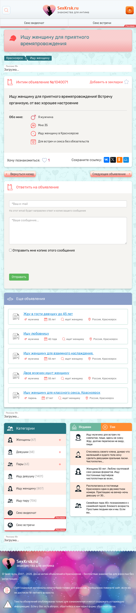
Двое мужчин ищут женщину (46, 373)
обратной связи (106, 606)
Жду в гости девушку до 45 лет (48, 314)
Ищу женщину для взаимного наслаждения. (58, 353)
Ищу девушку (25, 476)
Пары (20, 464)
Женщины (23, 440)
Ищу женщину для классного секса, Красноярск (62, 393)
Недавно (81, 427)
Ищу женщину (26, 488)
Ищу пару (23, 500)
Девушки (22, 452)
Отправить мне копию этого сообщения (44, 250)
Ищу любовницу (36, 334)
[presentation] (40, 266)
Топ (109, 427)
